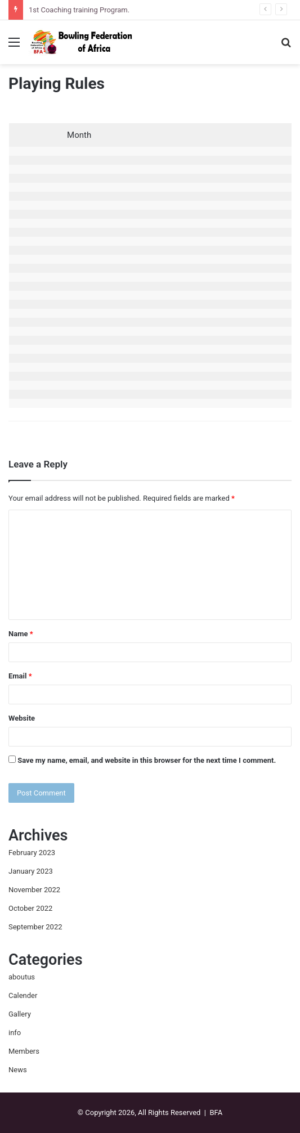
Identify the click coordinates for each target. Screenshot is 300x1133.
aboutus (21, 977)
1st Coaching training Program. (79, 10)
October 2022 (30, 908)
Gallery (19, 1014)
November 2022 (34, 889)
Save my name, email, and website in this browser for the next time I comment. (146, 760)
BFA (215, 1112)
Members (23, 1051)
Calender (22, 995)
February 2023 (31, 852)
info (14, 1032)
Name (20, 634)
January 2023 (30, 871)
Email (20, 676)
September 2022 (35, 927)
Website (21, 718)
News (17, 1069)
